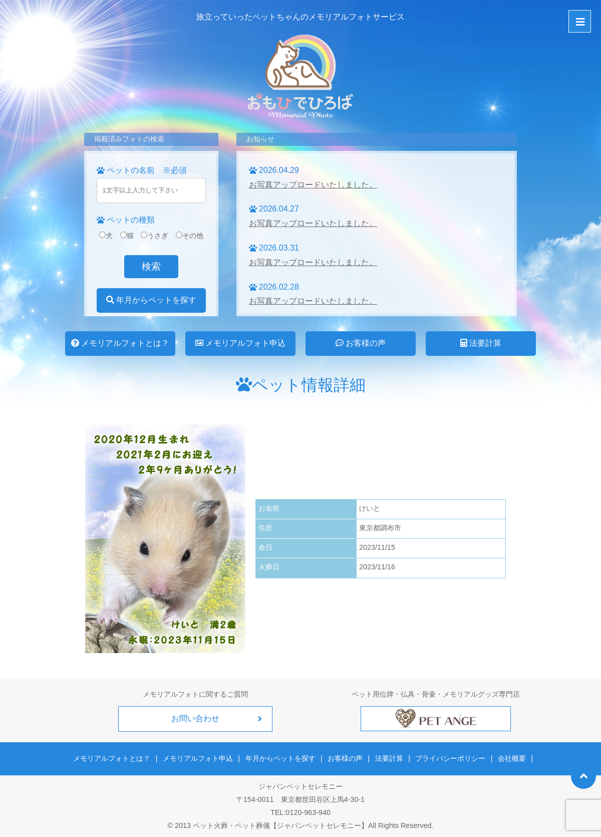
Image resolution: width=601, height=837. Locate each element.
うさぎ (154, 236)
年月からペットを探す (151, 300)
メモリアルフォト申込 (240, 343)
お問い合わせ (195, 718)
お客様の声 (361, 343)
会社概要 (510, 758)
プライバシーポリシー (450, 758)
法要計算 (480, 343)
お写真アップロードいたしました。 (313, 184)
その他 (189, 236)
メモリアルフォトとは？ (120, 343)
